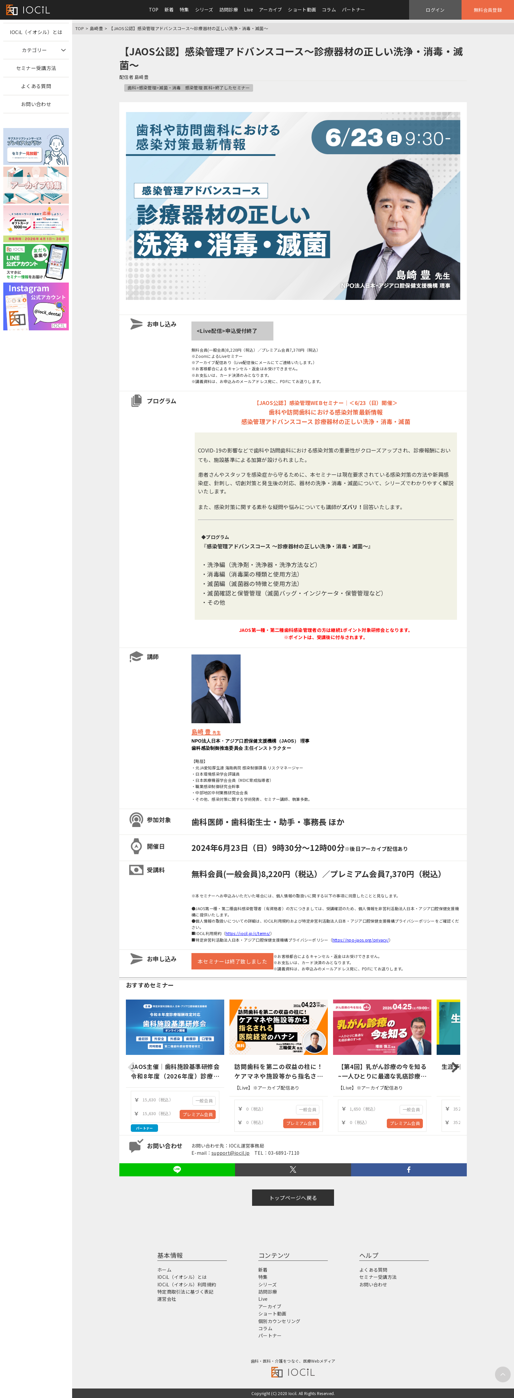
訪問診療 (228, 9)
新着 (169, 9)
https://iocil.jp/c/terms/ (248, 933)
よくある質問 (36, 86)
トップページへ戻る (293, 1198)
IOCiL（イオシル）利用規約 (186, 1284)
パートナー (353, 9)
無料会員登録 (488, 10)
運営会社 (166, 1299)
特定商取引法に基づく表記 (185, 1291)
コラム (329, 9)
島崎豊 (96, 28)
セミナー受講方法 (36, 67)
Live (248, 9)
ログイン (435, 10)
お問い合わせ (36, 104)
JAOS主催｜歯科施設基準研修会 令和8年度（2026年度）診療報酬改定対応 (178, 1076)
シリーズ (204, 9)
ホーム (164, 1269)
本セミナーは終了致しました (232, 961)
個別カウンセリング (279, 1321)
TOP (154, 9)
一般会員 (204, 1100)
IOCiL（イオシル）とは (36, 31)
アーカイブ (270, 9)
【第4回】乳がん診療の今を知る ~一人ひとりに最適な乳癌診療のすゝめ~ (382, 1076)
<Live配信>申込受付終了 (227, 331)
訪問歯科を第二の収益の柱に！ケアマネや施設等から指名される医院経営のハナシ (278, 1076)
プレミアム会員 (198, 1114)
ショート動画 (302, 9)
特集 (184, 9)
